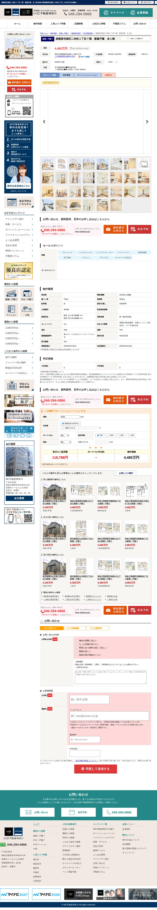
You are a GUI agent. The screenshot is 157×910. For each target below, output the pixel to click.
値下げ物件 (11, 357)
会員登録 (142, 12)
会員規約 (126, 831)
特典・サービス (13, 224)
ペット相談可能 (69, 874)
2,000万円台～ (12, 333)
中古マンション (40, 847)
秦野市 (36, 870)
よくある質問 (12, 240)
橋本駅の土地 (112, 596)
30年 (110, 435)
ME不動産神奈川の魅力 (103, 831)
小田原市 (37, 883)
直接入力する (69, 428)
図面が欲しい (78, 651)
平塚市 (36, 875)
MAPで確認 (83, 56)
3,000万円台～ (12, 338)
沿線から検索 (68, 831)
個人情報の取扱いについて (134, 851)
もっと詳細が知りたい (82, 644)
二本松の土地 (112, 599)
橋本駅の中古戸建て (72, 596)
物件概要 (66, 75)
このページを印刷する (20, 100)
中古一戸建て (39, 843)
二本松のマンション (93, 599)
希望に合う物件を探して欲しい (86, 648)
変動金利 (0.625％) (70, 423)
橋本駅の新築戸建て (51, 596)
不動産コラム (119, 23)
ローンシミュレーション (87, 75)
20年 (131, 435)
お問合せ (108, 75)
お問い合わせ (139, 23)
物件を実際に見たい (81, 640)
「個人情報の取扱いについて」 (86, 763)
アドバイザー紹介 (14, 219)
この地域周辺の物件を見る (65, 56)
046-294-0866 (121, 815)
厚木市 (36, 862)
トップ (36, 827)
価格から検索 (68, 836)
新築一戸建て (39, 838)
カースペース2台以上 (16, 373)
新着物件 (66, 853)
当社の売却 (11, 245)
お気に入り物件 (126, 473)
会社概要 (19, 498)
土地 (35, 851)
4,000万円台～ (12, 343)
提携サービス (99, 853)
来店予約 (82, 815)
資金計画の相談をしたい (83, 655)
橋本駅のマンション (93, 596)
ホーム (17, 23)
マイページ (117, 12)
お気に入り (129, 2)
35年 (100, 435)
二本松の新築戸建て (51, 599)
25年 (121, 435)
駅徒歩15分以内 (13, 368)
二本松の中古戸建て (72, 599)
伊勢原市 (37, 879)
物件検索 (37, 23)
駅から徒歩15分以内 (71, 861)
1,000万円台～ (12, 328)
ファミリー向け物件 (15, 362)
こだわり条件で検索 (71, 844)
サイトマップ (128, 855)
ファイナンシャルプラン (18, 235)
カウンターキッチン (71, 870)
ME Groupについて (130, 842)
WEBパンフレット (14, 250)
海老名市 (37, 866)
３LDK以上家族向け (71, 857)
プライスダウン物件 (71, 849)
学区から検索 (68, 840)
